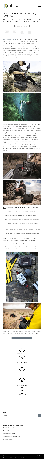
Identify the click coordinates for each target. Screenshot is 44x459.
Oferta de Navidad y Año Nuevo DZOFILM (11, 436)
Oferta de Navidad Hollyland (9, 433)
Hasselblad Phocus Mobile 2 (8, 439)
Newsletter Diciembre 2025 (8, 427)
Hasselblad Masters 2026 (8, 430)
